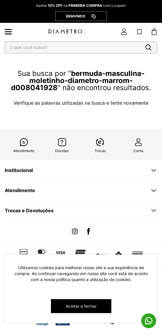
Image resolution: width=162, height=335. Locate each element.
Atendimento (23, 151)
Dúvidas (62, 151)
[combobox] (81, 47)
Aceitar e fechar (81, 306)
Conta (138, 151)
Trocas (100, 151)
